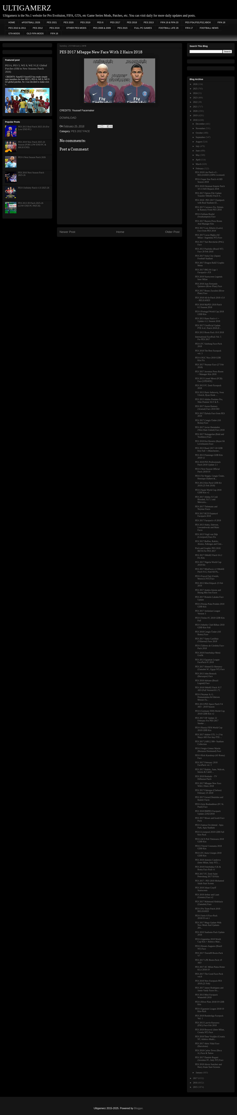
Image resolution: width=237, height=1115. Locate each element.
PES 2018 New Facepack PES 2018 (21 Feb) (208, 982)
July (198, 146)
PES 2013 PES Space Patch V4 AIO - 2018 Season (209, 705)
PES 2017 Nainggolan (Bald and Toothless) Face (209, 435)
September (201, 137)
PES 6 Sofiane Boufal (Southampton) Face (205, 215)
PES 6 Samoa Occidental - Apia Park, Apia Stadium (209, 826)
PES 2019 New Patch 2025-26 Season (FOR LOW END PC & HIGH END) (32, 145)
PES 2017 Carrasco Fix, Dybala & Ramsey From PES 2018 (209, 208)
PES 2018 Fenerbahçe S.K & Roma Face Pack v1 (208, 868)
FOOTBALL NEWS (209, 28)
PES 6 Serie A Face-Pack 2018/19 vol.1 (206, 917)
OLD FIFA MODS (35, 33)
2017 (195, 1078)
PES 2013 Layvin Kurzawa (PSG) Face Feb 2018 (207, 1024)
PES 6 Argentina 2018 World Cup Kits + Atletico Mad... (208, 940)
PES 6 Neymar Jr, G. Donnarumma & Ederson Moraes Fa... (207, 697)
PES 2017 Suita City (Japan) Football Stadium (207, 257)
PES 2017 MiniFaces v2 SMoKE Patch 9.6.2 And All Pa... (209, 570)
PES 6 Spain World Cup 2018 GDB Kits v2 (208, 491)
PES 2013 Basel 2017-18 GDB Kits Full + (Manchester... (208, 449)
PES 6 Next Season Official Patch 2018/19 (207, 470)
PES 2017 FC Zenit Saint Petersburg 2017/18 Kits (207, 875)
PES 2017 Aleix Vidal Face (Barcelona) (207, 1044)
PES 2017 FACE (80, 131)
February (200, 168)
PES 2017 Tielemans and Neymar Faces (206, 507)
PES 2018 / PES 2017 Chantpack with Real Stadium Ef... (210, 201)
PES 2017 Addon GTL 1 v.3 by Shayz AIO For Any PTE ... (209, 735)
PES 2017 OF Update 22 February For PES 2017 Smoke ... (207, 721)
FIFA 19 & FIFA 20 (170, 22)
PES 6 (100, 22)
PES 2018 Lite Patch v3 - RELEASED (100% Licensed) (210, 173)
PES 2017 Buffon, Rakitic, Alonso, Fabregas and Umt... (209, 542)
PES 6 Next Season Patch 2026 (32, 157)
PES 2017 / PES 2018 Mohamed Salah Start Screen (209, 882)
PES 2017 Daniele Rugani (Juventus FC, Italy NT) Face (209, 1058)
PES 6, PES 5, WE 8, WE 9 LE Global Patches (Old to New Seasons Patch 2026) (26, 68)
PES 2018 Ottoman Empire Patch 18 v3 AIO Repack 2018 (210, 187)
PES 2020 (69, 22)
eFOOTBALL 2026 (31, 22)
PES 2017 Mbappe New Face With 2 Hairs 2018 (208, 784)
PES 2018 (132, 22)
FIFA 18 (221, 22)
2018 (195, 120)
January (199, 1072)
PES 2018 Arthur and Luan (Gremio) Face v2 (207, 896)
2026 (195, 84)
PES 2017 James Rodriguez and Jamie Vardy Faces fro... (209, 989)
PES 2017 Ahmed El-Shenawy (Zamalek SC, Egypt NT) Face (210, 668)
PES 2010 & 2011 (17, 28)
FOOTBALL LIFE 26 (169, 28)
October (199, 133)
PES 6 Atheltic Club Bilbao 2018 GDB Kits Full (210, 626)
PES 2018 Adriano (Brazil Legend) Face (206, 681)
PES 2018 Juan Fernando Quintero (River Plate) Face (208, 285)
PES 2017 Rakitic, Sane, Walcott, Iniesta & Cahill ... (210, 770)
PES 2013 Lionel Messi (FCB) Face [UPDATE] (208, 379)
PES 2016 (54, 28)
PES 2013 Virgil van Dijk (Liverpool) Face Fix (206, 535)
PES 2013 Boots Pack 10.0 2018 (209, 332)
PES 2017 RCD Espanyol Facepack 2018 (206, 514)
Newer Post (67, 232)
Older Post (172, 232)
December (200, 124)
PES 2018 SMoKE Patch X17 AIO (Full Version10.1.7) (208, 688)
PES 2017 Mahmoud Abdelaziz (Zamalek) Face (209, 902)
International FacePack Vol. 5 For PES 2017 (208, 338)
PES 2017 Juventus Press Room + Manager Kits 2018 (209, 372)
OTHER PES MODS (76, 28)
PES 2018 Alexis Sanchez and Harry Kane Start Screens (208, 1065)
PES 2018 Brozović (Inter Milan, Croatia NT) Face (209, 1031)
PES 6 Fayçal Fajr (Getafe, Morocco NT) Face (207, 577)
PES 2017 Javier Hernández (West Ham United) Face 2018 (210, 428)
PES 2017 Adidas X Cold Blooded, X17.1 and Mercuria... (206, 500)
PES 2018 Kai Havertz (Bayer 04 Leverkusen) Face (210, 442)
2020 (195, 111)
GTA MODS (14, 33)
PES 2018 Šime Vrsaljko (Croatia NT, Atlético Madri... (210, 1037)
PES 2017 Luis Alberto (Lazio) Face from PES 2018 (209, 229)
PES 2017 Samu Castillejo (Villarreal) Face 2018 (207, 640)
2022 (195, 102)
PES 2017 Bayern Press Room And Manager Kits (208, 222)
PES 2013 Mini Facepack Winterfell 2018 (206, 996)
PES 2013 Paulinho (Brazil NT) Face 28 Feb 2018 (209, 250)
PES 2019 (85, 22)
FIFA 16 (54, 33)
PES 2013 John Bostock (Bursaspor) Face (205, 674)
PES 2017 (115, 22)
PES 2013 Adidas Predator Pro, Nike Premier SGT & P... (209, 400)
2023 (195, 97)
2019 (195, 115)
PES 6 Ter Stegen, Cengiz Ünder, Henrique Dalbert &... (210, 477)
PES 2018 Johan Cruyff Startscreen (205, 889)
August (199, 142)
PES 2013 (149, 22)
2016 (195, 1083)
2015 (195, 1087)
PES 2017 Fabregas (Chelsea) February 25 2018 (208, 791)
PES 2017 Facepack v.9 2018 (208, 520)
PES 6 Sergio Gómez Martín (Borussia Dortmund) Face (208, 749)
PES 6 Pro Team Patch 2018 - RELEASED (208, 910)
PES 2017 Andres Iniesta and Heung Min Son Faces (208, 591)
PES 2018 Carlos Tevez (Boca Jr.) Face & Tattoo (208, 1051)
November (201, 128)
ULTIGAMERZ (27, 8)
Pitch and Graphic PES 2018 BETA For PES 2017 (207, 549)
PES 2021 (52, 22)
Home (120, 232)
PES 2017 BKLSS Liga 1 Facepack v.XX (206, 271)
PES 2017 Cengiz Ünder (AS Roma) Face (208, 421)
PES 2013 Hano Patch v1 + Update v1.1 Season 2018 (207, 319)
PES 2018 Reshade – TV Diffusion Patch (206, 777)
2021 (195, 106)
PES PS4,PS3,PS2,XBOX (198, 22)
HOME (11, 22)
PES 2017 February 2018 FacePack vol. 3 (206, 763)
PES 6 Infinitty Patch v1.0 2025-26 (33, 188)
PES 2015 (123, 28)
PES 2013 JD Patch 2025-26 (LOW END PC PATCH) (30, 204)
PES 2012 (38, 28)
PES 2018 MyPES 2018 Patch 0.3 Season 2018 (208, 306)
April (198, 160)
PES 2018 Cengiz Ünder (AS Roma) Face (208, 633)
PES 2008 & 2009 (102, 28)
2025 (195, 88)
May (198, 155)
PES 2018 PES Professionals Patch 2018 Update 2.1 (208, 463)
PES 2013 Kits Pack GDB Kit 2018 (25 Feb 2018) (208, 484)
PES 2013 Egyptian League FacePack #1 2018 (207, 661)
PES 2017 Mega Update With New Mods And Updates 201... (208, 925)
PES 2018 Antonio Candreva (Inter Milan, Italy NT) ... (208, 861)
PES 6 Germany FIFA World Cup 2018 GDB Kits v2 (210, 712)
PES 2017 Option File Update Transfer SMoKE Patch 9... (208, 194)
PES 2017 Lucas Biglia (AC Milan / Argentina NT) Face (208, 236)
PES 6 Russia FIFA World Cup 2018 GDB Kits (208, 728)
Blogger (138, 1108)
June (198, 151)
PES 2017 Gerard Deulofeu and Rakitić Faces (209, 798)
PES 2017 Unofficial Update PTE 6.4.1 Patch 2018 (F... (208, 326)
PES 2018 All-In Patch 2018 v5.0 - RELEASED (210, 299)
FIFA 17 (189, 28)
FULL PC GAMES (143, 28)
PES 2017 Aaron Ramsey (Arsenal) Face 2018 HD (207, 407)
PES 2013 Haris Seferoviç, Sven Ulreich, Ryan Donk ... (209, 393)
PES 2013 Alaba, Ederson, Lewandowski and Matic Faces (207, 527)
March (199, 164)
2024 (195, 93)
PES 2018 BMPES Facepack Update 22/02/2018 (208, 812)
